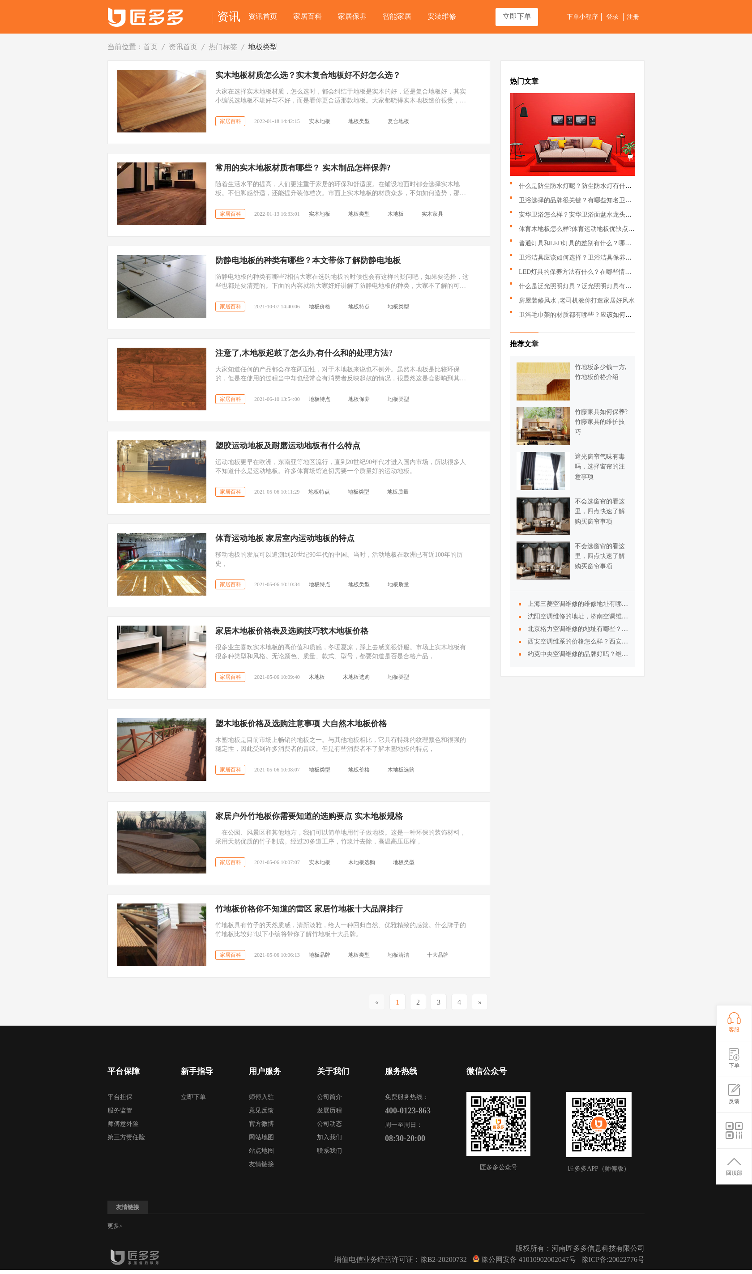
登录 (612, 16)
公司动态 (329, 1124)
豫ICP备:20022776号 (613, 1259)
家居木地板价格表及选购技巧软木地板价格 (291, 630)
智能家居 (397, 16)
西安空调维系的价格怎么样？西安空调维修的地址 (597, 641)
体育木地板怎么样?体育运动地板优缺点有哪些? (584, 229)
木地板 (396, 214)
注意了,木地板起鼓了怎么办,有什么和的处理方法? (304, 353)
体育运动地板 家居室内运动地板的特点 (285, 538)
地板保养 (359, 399)
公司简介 (329, 1097)
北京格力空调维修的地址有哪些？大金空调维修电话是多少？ (612, 629)
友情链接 (261, 1164)
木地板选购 (356, 677)
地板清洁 (398, 955)
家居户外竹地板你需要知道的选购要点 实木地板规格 (309, 816)
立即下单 (517, 16)
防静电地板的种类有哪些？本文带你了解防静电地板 (308, 260)
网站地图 (261, 1137)
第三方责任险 (126, 1137)
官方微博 (261, 1124)
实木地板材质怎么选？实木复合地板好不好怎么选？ (308, 75)
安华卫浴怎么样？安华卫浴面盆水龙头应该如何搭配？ (594, 214)
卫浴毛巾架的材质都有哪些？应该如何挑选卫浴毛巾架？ (597, 314)
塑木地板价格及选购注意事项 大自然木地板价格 (301, 723)
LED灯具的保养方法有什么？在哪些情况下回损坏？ (590, 271)
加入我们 (329, 1137)
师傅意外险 (123, 1124)
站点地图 (261, 1150)
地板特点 (359, 306)
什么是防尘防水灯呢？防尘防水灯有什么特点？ (584, 186)
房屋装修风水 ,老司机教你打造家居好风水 (577, 300)
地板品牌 (319, 955)
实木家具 (432, 214)
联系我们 (329, 1150)
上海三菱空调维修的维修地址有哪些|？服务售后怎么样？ (607, 604)
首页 (150, 47)
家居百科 (307, 16)
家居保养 (352, 16)
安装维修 (441, 16)
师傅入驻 (261, 1097)
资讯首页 (262, 16)
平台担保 (119, 1097)
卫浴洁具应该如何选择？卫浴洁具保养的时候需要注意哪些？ (603, 257)
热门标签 (223, 47)
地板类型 (262, 47)
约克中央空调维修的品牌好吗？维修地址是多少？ (597, 654)
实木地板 (319, 121)
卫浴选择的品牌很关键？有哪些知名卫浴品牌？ (584, 200)
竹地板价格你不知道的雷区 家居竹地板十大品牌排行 (309, 908)
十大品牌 (438, 955)
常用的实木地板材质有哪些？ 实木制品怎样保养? (303, 167)
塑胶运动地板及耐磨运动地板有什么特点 (287, 445)
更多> (114, 1226)
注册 (633, 16)
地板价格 (319, 306)
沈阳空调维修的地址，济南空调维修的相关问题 (593, 616)
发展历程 (329, 1110)
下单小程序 (582, 16)
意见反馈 (261, 1110)
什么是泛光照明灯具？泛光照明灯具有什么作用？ (588, 286)
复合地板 (398, 121)
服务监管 (119, 1110)
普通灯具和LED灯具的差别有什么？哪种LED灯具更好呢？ (600, 243)
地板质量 (398, 492)
